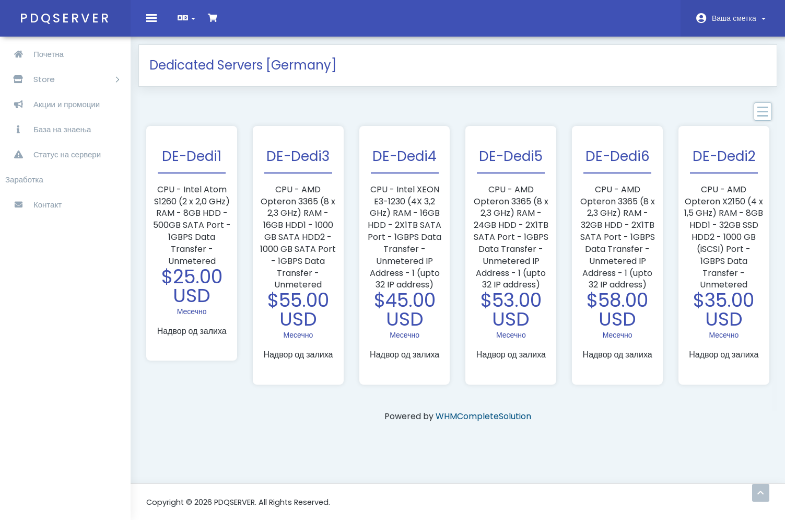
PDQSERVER (65, 18)
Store (62, 79)
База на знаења (48, 129)
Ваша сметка (739, 18)
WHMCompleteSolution (483, 424)
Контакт (33, 204)
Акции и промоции (52, 104)
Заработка (24, 179)
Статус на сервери (53, 154)
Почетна (34, 54)
